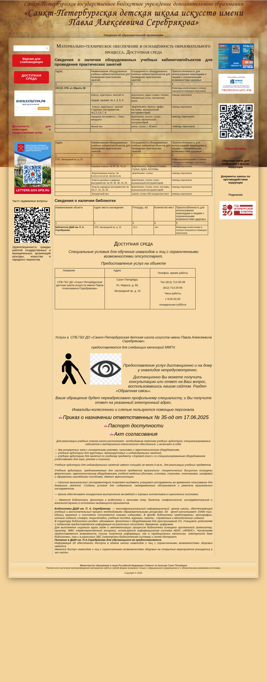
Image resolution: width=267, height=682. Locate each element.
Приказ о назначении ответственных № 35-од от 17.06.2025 (136, 417)
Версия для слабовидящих (31, 60)
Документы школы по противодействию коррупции (235, 179)
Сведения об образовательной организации (133, 35)
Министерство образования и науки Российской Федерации (111, 565)
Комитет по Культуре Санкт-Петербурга (166, 565)
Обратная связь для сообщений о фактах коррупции (236, 164)
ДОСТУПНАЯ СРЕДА (31, 77)
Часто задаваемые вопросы (29, 201)
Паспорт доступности (135, 425)
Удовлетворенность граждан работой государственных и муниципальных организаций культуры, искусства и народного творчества (31, 251)
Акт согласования (135, 434)
